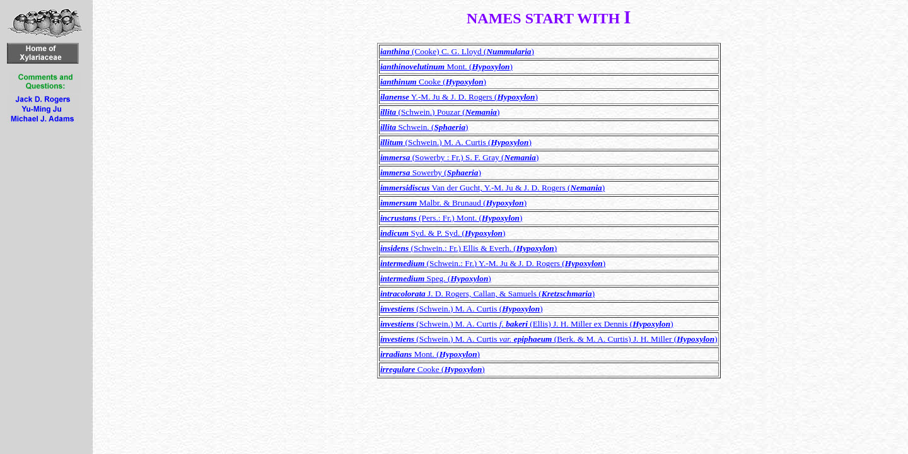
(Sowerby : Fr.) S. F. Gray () (459, 157)
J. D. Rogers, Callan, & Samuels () (487, 293)
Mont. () (446, 66)
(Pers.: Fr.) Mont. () (451, 218)
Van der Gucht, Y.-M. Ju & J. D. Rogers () (492, 187)
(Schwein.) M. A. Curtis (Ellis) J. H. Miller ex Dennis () (526, 324)
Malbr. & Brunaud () (453, 202)
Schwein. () (424, 127)
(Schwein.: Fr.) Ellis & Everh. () (468, 248)
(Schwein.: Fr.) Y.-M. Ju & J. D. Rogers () (492, 263)
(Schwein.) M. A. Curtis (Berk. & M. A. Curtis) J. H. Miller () (549, 339)
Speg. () (435, 278)
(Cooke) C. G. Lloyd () (457, 51)
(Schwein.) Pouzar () (440, 112)
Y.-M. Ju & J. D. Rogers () (459, 97)
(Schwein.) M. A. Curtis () (456, 142)
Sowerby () (430, 172)
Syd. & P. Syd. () (443, 233)
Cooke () (433, 81)
